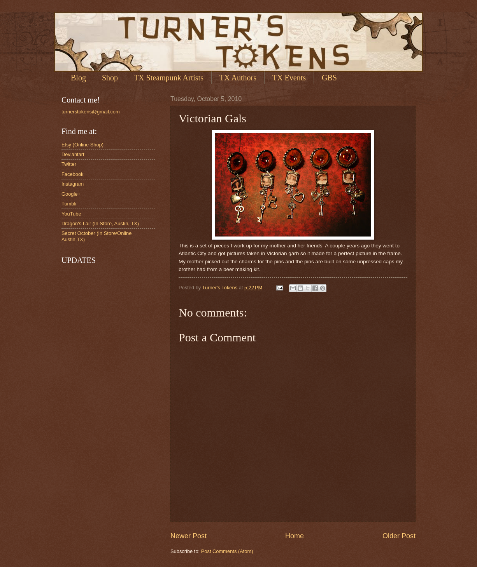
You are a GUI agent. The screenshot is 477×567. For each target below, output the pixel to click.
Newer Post (188, 536)
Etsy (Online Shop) (82, 145)
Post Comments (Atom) (227, 551)
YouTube (71, 214)
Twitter (68, 164)
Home (294, 536)
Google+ (71, 194)
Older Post (399, 536)
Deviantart (72, 154)
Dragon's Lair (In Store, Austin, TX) (100, 223)
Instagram (72, 184)
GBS (329, 77)
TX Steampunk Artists (168, 77)
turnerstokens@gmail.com (90, 112)
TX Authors (237, 77)
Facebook (72, 174)
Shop (110, 77)
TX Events (289, 77)
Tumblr (69, 204)
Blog (78, 77)
